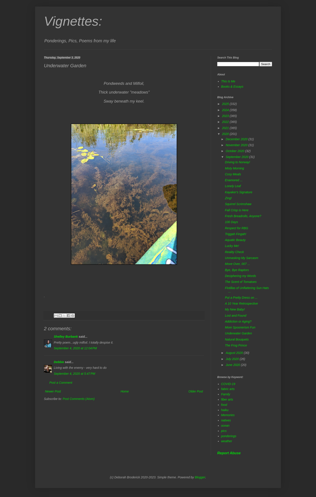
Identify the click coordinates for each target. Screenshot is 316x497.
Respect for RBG (236, 228)
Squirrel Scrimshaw (238, 204)
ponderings (228, 436)
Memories (228, 415)
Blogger (200, 477)
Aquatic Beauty (235, 240)
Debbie (59, 362)
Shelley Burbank (66, 336)
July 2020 (233, 359)
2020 (226, 134)
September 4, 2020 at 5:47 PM (74, 373)
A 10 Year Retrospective (241, 303)
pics (224, 431)
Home (124, 391)
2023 (226, 116)
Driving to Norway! (237, 162)
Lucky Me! (232, 246)
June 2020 (233, 365)
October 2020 (235, 151)
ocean (225, 425)
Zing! (228, 198)
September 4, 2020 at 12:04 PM (75, 348)
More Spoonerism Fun (240, 327)
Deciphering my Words (240, 276)
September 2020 (237, 157)
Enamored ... (233, 180)
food (224, 404)
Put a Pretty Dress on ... (241, 297)
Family (225, 394)
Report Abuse (229, 453)
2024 (226, 110)
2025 (226, 104)
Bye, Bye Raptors (237, 270)
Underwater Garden (238, 333)
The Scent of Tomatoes (241, 282)
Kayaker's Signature (238, 192)
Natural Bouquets (237, 339)
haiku (224, 410)
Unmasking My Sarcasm (241, 258)
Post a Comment (60, 382)
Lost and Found (235, 315)
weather (226, 441)
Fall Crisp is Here (236, 210)
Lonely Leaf (233, 186)
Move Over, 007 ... (237, 264)
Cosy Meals (233, 174)
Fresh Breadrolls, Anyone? (243, 216)
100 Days (231, 222)
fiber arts (227, 399)
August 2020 (235, 353)
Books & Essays (232, 86)
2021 (226, 128)
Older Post (196, 391)
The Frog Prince (236, 345)
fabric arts (228, 389)
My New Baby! (235, 309)
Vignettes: (73, 21)
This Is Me (228, 81)
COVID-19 (228, 384)
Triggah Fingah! (235, 234)
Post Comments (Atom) (79, 399)
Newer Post (53, 391)
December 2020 (237, 139)
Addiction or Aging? (238, 321)
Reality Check (234, 252)
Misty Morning (234, 168)
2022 (226, 122)
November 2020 (237, 145)
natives (226, 420)
